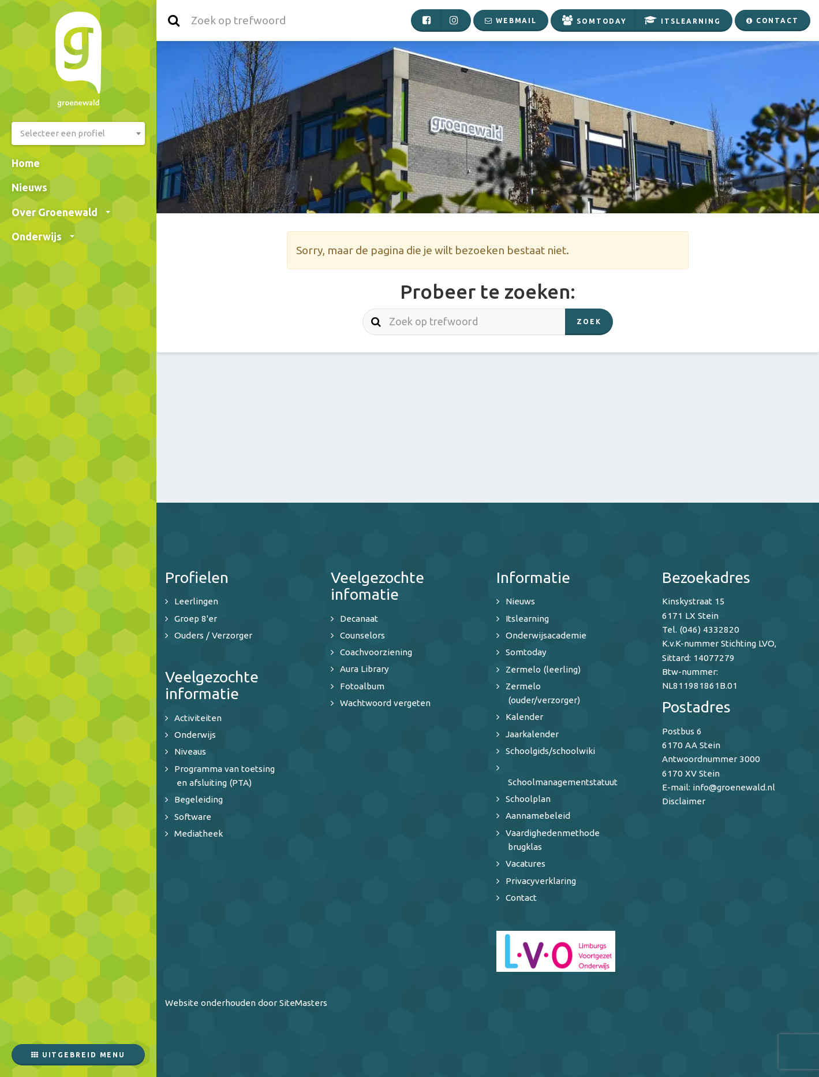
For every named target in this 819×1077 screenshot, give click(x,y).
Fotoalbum (362, 686)
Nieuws (29, 187)
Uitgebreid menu (78, 1055)
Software (192, 817)
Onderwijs (43, 236)
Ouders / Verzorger (213, 635)
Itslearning (527, 618)
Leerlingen (196, 601)
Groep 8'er (195, 618)
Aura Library (364, 669)
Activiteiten (198, 718)
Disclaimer (683, 801)
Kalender (524, 717)
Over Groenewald (61, 212)
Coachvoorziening (376, 652)
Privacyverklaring (541, 881)
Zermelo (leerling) (543, 669)
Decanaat (359, 618)
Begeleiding (198, 799)
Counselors (362, 635)
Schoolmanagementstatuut (563, 782)
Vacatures (525, 863)
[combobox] (78, 133)
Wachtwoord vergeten (385, 703)
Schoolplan (528, 799)
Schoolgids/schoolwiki (550, 751)
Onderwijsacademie (546, 635)
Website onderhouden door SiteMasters (246, 1003)
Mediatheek (198, 833)
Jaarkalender (532, 734)
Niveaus (190, 751)
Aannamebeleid (538, 815)
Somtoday (526, 652)
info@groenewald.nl (734, 787)
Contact (521, 898)
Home (26, 163)
